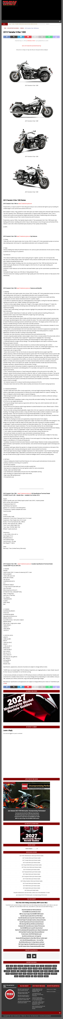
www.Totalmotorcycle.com (25, 203)
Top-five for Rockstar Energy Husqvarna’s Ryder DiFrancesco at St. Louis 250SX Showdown (38, 999)
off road (51, 971)
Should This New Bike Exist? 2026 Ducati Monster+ (31, 909)
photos (56, 971)
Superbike (41, 973)
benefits (32, 966)
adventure (20, 966)
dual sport (9, 968)
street (35, 973)
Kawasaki (13, 971)
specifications (14, 973)
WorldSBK (40, 976)
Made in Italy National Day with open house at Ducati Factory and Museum (38, 1007)
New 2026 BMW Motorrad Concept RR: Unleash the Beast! (31, 928)
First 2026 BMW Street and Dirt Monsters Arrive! (31, 911)
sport (24, 973)
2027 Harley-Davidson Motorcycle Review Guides (31, 881)
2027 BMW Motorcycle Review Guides (31, 885)
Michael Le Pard (31, 40)
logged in (11, 733)
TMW (5, 28)
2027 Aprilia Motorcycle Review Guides (31, 888)
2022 (7, 966)
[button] (59, 21)
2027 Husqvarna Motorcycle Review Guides (31, 876)
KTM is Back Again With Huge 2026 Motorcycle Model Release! (31, 923)
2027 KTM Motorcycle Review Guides (31, 869)
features (35, 968)
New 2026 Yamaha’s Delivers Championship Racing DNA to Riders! (31, 946)
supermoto (47, 973)
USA (35, 976)
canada (42, 966)
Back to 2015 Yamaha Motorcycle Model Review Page (31, 45)
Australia (27, 966)
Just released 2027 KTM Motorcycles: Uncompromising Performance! (27, 811)
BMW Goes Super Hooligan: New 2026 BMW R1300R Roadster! (27, 818)
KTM (18, 971)
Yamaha (22, 28)
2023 (11, 966)
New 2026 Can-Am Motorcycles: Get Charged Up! (31, 936)
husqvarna (6, 971)
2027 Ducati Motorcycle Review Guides (31, 883)
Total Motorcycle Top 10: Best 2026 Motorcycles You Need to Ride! (24, 999)
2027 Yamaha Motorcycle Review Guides (31, 858)
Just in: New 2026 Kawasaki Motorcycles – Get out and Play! (31, 940)
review (7, 973)
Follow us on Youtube (51, 991)
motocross (23, 971)
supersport (54, 973)
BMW (37, 966)
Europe (29, 968)
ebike (20, 968)
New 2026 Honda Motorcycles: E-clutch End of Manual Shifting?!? (23, 996)
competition (48, 966)
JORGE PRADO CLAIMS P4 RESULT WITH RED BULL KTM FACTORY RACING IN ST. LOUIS (38, 1003)
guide (40, 968)
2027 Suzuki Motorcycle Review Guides (31, 862)
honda (54, 968)
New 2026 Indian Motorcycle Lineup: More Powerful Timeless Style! (31, 917)
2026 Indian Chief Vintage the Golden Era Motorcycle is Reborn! (24, 1002)
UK (32, 976)
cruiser (54, 966)
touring (28, 976)
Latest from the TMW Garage (31, 779)
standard (30, 973)
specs (20, 973)
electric (24, 968)
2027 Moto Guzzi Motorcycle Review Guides (31, 867)
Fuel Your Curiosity (31, 899)
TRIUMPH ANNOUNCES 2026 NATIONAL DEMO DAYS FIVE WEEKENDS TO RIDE (31, 892)
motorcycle (36, 971)
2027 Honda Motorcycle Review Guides (31, 878)
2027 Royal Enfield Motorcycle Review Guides (31, 865)
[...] (52, 906)
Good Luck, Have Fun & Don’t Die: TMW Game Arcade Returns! (27, 813)
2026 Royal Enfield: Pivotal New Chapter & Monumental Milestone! (31, 932)
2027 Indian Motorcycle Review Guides (31, 874)
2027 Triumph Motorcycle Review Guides (31, 860)
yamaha (46, 976)
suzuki (16, 976)
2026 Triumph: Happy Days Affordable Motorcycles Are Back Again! (31, 944)
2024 (15, 966)
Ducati (15, 968)
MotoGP (30, 971)
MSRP (42, 971)
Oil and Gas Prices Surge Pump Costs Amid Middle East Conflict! (27, 816)
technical (22, 976)
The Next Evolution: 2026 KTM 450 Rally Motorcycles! (31, 934)
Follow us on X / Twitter (51, 989)
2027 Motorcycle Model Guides (31, 890)
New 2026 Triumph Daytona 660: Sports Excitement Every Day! (27, 815)
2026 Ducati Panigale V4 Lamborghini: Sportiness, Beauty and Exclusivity (31, 919)
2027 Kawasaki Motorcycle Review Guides (31, 871)
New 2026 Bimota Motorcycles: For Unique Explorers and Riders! (31, 942)
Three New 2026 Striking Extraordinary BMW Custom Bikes (31, 903)
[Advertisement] (39, 10)
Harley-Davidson (47, 968)
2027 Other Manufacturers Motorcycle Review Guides (31, 855)
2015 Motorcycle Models (13, 28)
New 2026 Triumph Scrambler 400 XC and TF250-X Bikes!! (32, 915)
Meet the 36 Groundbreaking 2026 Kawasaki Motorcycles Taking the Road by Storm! (31, 930)
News (46, 971)
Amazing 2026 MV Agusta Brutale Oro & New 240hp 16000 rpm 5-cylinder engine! (31, 938)
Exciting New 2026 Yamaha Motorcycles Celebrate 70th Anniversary (31, 926)
